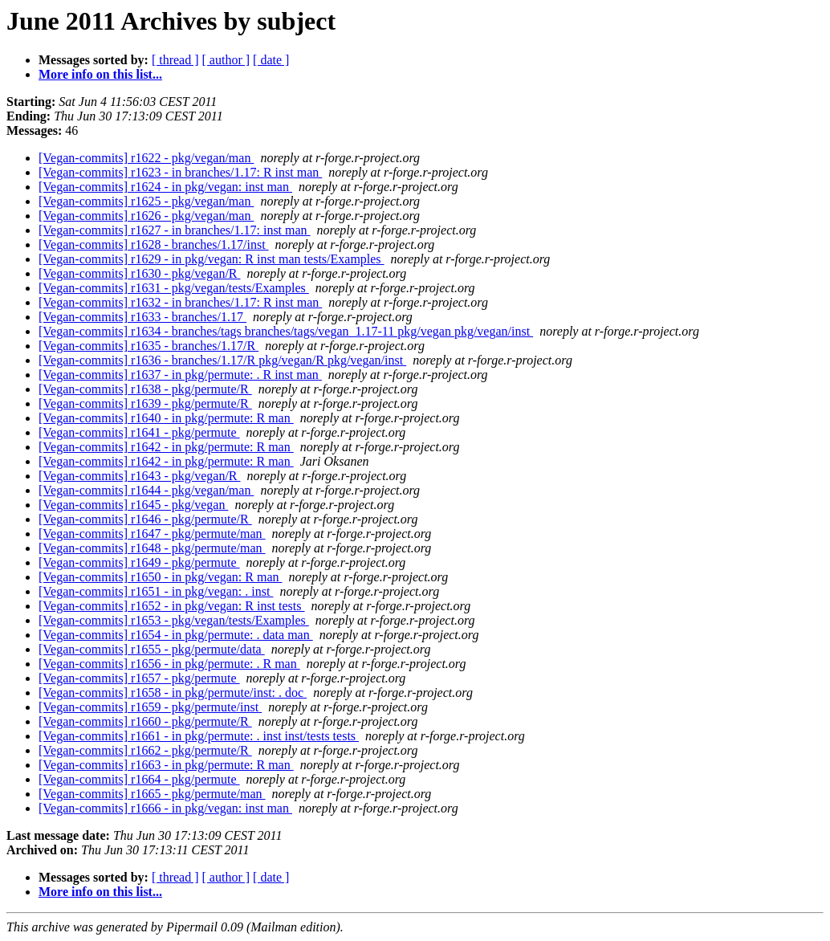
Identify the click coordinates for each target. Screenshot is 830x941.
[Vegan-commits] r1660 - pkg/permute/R (145, 721)
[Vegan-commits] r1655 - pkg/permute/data (152, 649)
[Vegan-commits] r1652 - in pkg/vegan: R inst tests (172, 606)
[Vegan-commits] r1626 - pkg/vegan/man (146, 215)
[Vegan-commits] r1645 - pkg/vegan (133, 504)
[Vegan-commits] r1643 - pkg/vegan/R (140, 476)
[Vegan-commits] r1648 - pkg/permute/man (152, 548)
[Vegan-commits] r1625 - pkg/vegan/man (146, 201)
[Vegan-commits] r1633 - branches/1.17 (142, 317)
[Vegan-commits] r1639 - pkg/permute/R (145, 403)
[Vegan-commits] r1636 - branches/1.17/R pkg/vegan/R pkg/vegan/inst (222, 360)
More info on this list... (100, 74)
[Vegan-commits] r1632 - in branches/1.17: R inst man (180, 302)
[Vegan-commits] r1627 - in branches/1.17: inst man (175, 230)
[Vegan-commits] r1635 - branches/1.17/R (148, 345)
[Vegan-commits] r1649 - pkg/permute (139, 562)
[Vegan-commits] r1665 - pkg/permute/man (152, 793)
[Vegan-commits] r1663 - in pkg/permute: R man (166, 765)
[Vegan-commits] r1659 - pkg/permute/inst (150, 707)
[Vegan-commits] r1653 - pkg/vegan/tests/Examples (174, 620)
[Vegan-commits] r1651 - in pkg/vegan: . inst (156, 591)
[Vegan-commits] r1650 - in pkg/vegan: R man (161, 577)
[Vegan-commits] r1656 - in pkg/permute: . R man (169, 663)
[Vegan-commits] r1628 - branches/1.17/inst (154, 244)
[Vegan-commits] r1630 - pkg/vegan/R (140, 273)
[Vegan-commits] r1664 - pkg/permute (139, 779)
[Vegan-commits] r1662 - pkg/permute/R (145, 750)
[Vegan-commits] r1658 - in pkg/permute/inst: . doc (173, 692)
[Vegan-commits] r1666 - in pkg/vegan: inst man (165, 808)
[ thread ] (175, 60)
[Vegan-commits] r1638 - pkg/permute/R (145, 389)
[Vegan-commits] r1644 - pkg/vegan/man (146, 490)
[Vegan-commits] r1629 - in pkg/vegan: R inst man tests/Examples (211, 259)
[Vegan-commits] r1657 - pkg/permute (139, 678)
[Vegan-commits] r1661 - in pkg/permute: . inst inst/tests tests (199, 736)
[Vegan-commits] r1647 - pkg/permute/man (152, 533)
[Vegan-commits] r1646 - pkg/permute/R (145, 519)
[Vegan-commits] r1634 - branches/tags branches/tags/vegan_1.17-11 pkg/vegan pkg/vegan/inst (286, 331)
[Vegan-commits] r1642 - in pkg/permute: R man (166, 447)
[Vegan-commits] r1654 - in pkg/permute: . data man (176, 635)
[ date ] (271, 60)
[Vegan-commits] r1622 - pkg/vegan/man (146, 158)
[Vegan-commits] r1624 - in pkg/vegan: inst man (165, 186)
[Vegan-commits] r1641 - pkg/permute (139, 432)
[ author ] (226, 60)
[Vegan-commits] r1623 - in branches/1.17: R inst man (180, 172)
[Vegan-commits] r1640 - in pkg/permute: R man (166, 418)
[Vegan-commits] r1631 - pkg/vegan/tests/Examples (174, 288)
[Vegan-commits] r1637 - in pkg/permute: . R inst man (180, 374)
